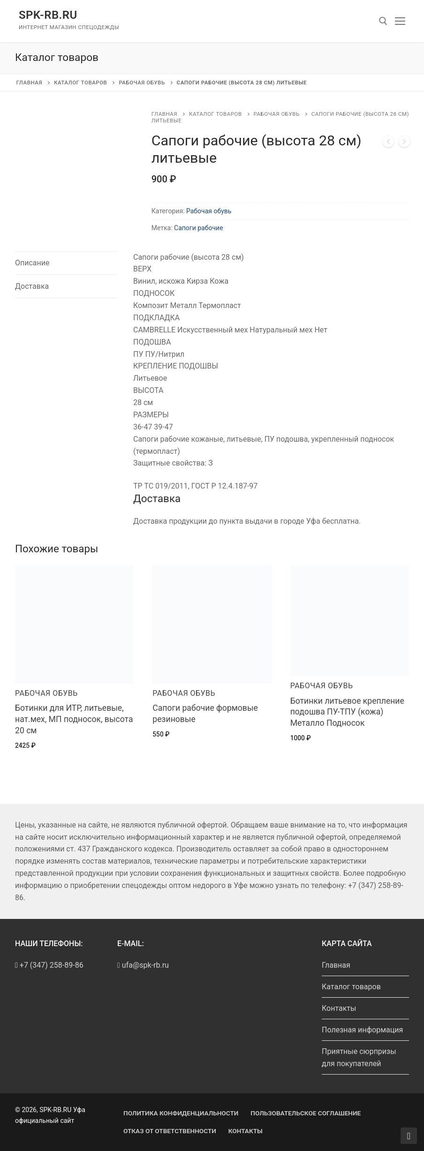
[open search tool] (383, 21)
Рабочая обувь (142, 82)
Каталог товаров (80, 82)
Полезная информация (362, 1029)
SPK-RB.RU (48, 15)
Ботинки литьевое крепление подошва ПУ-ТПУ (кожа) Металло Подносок (347, 712)
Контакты (339, 1008)
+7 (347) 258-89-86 (51, 965)
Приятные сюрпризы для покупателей (359, 1057)
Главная (29, 82)
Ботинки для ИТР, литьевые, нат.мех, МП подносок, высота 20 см (74, 719)
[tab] (66, 263)
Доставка (32, 286)
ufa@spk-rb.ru (143, 965)
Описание (32, 262)
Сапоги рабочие (198, 228)
